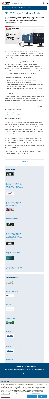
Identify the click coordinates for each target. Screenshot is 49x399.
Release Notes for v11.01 (13, 115)
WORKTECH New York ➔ (12, 359)
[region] (24, 391)
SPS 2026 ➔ (9, 304)
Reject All (42, 396)
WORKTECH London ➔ (11, 318)
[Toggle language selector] (44, 3)
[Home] (21, 3)
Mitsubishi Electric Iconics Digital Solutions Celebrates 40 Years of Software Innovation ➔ (13, 204)
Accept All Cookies (31, 396)
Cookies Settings (6, 396)
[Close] (46, 384)
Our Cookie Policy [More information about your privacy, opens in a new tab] (36, 393)
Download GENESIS (12, 113)
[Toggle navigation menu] (47, 3)
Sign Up (24, 373)
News (9, 8)
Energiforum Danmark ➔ (12, 291)
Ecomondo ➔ (9, 331)
